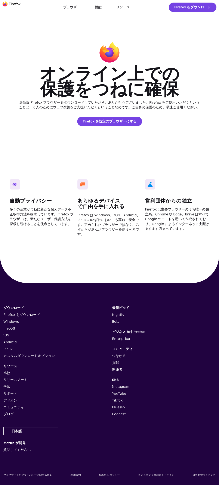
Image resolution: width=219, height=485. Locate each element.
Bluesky (118, 407)
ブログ (8, 414)
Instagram (120, 387)
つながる (119, 356)
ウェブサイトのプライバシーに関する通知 (27, 474)
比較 (6, 373)
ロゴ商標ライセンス (204, 474)
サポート (10, 393)
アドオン (10, 400)
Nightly (118, 315)
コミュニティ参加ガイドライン (156, 474)
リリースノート (15, 380)
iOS (6, 335)
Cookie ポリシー (109, 474)
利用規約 (76, 474)
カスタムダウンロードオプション (29, 356)
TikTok (117, 400)
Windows (11, 321)
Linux (8, 349)
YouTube (119, 393)
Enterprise (121, 339)
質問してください (17, 450)
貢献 (115, 363)
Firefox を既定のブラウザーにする (109, 121)
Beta (116, 321)
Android (10, 342)
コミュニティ (13, 407)
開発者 (117, 369)
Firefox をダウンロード (192, 7)
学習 (6, 387)
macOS (9, 328)
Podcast (119, 414)
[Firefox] (15, 7)
